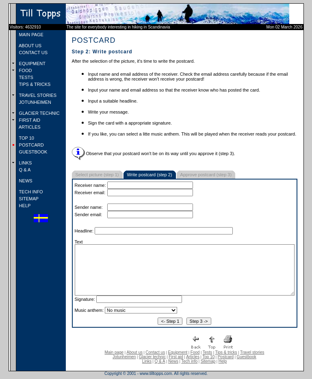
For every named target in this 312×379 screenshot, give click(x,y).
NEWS (25, 180)
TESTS (25, 77)
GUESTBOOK (33, 151)
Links (147, 361)
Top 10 (208, 357)
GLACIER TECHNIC (39, 113)
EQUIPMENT (32, 63)
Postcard (226, 357)
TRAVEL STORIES (37, 95)
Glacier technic (152, 357)
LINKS (25, 162)
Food (195, 352)
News (173, 361)
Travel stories (252, 352)
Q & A (24, 169)
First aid (176, 357)
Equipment (177, 352)
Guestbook (246, 357)
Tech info (189, 361)
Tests (207, 352)
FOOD (25, 70)
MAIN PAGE (30, 34)
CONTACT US (33, 52)
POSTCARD (31, 144)
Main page (114, 352)
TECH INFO (30, 191)
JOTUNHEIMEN (35, 102)
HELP (24, 205)
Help (223, 361)
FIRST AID (29, 120)
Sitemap (208, 361)
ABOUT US (29, 45)
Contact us (155, 352)
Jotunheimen (124, 357)
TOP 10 (26, 138)
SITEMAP (28, 198)
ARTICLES (29, 127)
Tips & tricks (226, 352)
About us (135, 352)
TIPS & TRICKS (34, 84)
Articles (192, 357)
